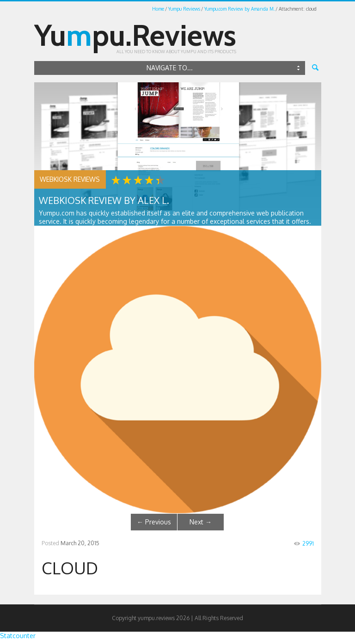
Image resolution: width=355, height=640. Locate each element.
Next (201, 522)
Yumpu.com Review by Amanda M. (239, 9)
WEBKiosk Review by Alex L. (104, 200)
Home (158, 9)
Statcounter (18, 636)
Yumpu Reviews (184, 9)
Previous (154, 522)
